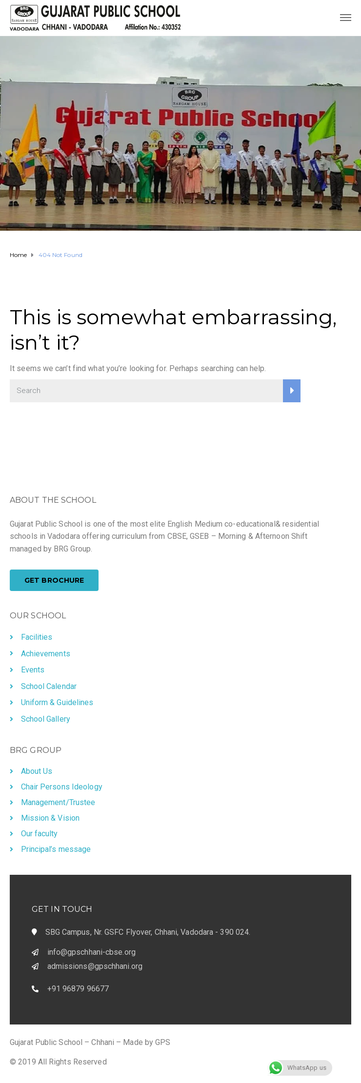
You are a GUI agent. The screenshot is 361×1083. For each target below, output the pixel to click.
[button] (54, 580)
